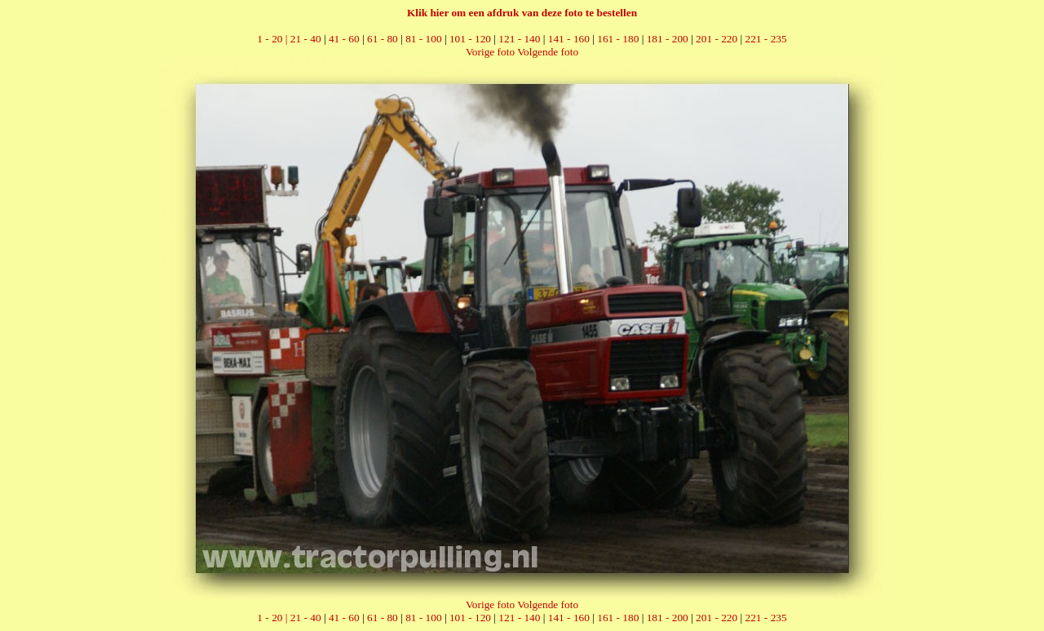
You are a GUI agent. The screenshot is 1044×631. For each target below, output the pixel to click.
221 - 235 (766, 39)
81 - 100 (423, 39)
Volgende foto (547, 52)
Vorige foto (490, 52)
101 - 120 (470, 39)
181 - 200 (667, 39)
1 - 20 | (273, 39)
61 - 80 (382, 39)
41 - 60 (344, 39)
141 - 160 (569, 39)
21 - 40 (305, 39)
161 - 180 (618, 39)
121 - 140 (519, 39)
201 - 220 (716, 39)
